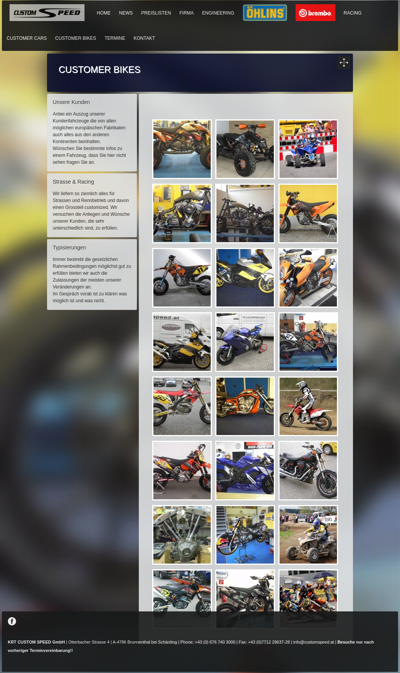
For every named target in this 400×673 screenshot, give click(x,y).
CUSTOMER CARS (27, 38)
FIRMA (186, 13)
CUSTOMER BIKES (75, 38)
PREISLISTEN (156, 13)
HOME (104, 13)
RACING (353, 13)
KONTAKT (144, 38)
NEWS (126, 13)
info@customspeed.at (313, 642)
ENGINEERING (218, 13)
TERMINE (115, 38)
